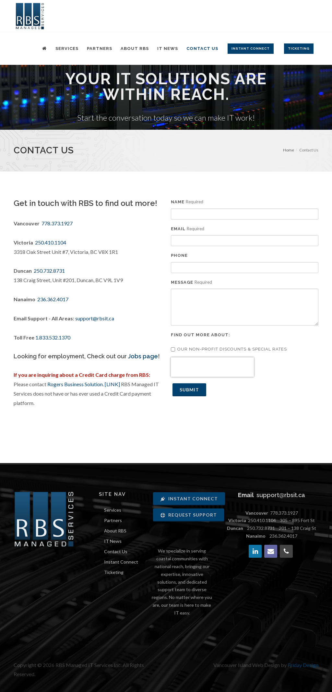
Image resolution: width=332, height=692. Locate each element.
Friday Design (303, 665)
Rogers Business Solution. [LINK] (83, 384)
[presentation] (212, 367)
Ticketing (114, 572)
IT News (113, 541)
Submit (189, 389)
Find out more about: (200, 334)
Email (178, 228)
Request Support (188, 515)
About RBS (115, 530)
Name (177, 201)
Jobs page (143, 356)
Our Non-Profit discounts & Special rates (229, 349)
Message (182, 282)
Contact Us (115, 551)
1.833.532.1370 (52, 337)
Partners (113, 520)
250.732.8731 (49, 271)
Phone (179, 255)
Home (288, 150)
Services (112, 510)
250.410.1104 (50, 242)
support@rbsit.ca (94, 318)
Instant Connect (121, 562)
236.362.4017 (52, 299)
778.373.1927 (57, 223)
